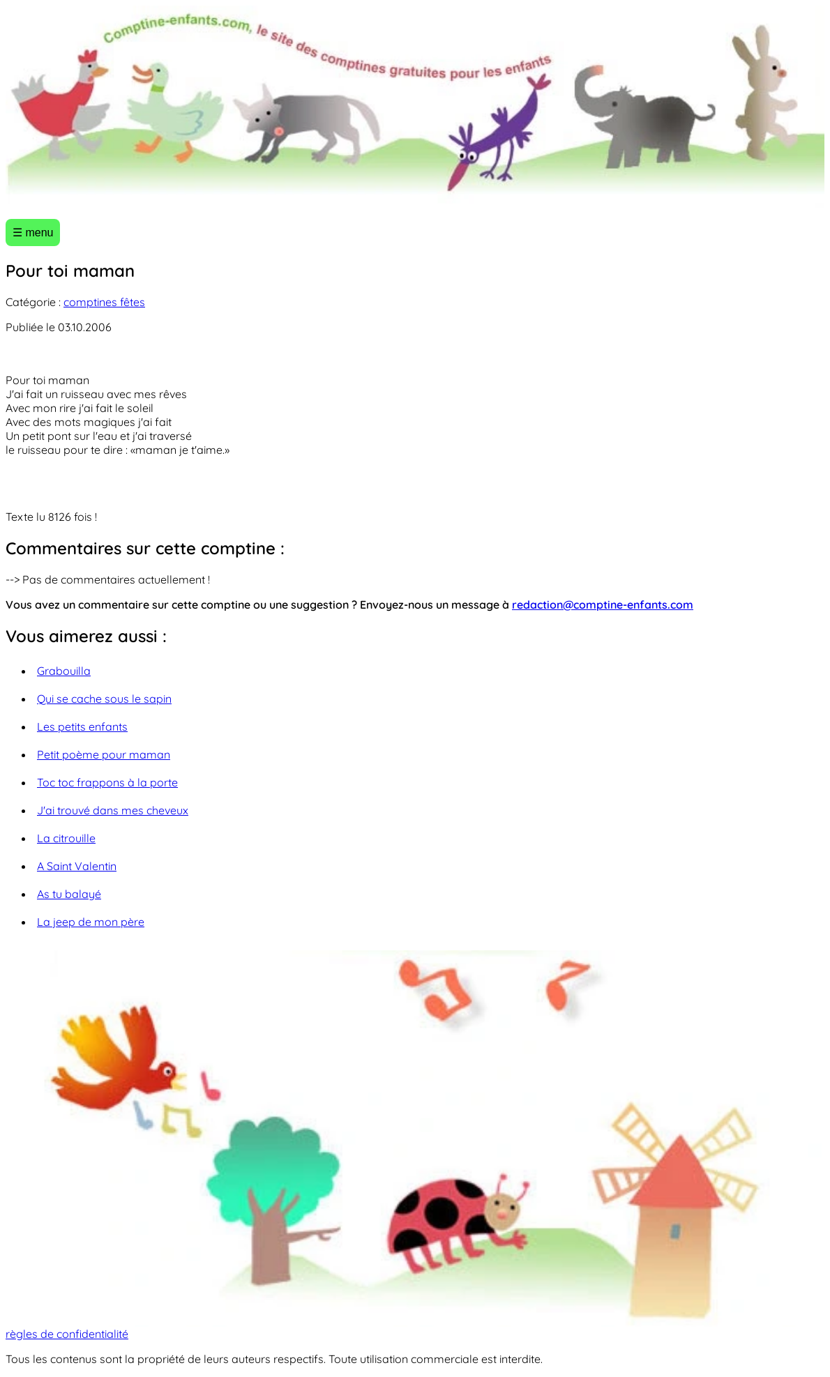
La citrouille (66, 838)
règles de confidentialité (67, 1334)
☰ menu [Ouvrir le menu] (33, 232)
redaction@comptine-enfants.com (602, 604)
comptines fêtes (104, 302)
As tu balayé (69, 894)
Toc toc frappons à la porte (107, 782)
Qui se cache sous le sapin (104, 699)
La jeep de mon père (90, 922)
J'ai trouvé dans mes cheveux (112, 810)
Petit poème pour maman (103, 754)
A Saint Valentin (76, 866)
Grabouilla (64, 671)
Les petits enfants (82, 726)
